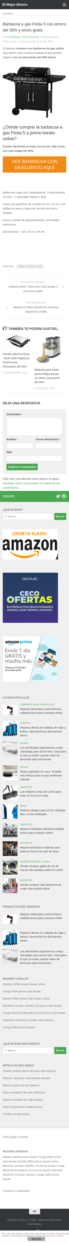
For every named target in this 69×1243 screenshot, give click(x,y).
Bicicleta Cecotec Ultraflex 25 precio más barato (32, 1005)
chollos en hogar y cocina (30, 266)
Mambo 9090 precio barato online (37, 1161)
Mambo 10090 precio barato (20, 1156)
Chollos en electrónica (16, 1114)
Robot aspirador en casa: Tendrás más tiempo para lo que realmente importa (41, 775)
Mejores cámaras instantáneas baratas (26, 1078)
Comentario (14, 414)
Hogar (24, 743)
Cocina (8, 13)
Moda (23, 806)
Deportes (26, 787)
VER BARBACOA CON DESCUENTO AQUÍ (34, 164)
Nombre (12, 439)
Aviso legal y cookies (15, 1136)
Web (9, 452)
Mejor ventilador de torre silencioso (24, 1092)
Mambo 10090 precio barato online (24, 984)
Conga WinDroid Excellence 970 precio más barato (34, 1012)
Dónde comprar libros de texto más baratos (29, 1070)
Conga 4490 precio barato (19, 1027)
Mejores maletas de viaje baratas (23, 1099)
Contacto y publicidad (16, 1190)
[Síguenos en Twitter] (58, 496)
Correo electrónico (48, 439)
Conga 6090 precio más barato (22, 991)
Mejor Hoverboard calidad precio (23, 1106)
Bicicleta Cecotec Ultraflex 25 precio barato (29, 1165)
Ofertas (25, 723)
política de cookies (54, 1236)
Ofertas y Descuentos (24, 37)
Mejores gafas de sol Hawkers (21, 1085)
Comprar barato (30, 861)
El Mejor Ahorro (14, 4)
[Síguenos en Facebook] (64, 496)
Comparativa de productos (37, 704)
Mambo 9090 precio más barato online (26, 998)
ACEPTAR (36, 1239)
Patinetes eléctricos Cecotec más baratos (28, 1020)
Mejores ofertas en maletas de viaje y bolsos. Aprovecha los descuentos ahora (43, 731)
